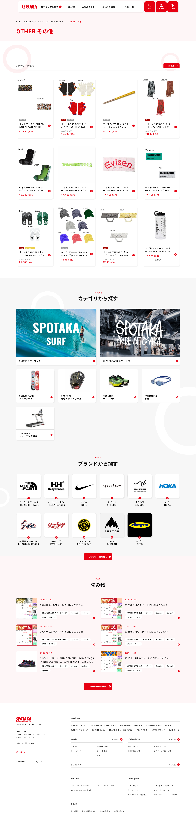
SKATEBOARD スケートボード (36, 21)
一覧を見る (115, 743)
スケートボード (103, 750)
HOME (18, 21)
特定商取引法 (105, 815)
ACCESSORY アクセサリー (61, 21)
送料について (133, 750)
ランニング (75, 758)
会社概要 (74, 815)
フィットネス (102, 754)
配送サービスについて (162, 754)
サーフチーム (133, 794)
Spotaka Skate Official (81, 794)
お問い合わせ (119, 815)
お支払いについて (161, 750)
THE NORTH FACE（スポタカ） (166, 798)
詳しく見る (172, 768)
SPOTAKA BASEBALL (105, 789)
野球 (98, 758)
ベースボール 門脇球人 (137, 798)
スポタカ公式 (133, 789)
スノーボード (76, 754)
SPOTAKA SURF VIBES (80, 789)
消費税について (134, 754)
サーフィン (75, 750)
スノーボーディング (161, 794)
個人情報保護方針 (89, 815)
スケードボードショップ (163, 789)
